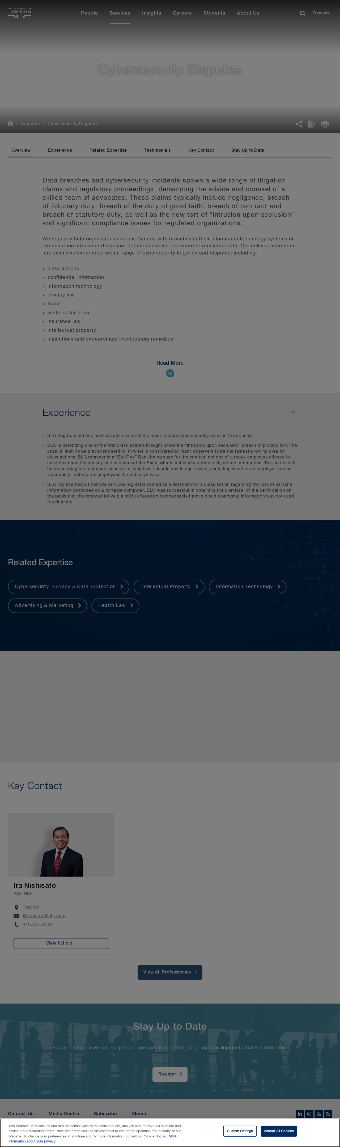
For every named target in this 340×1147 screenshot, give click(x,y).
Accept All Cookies (279, 1132)
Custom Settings (240, 1132)
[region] (170, 1132)
